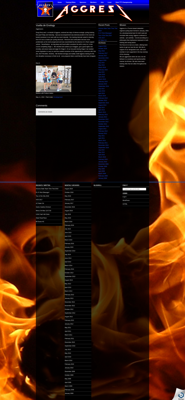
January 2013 (102, 117)
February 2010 (103, 159)
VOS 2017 (101, 38)
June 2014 (101, 91)
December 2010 (103, 145)
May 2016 (101, 65)
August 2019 (102, 46)
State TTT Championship (124, 2)
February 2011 (103, 143)
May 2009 (101, 169)
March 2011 (102, 140)
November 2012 (103, 121)
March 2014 (102, 96)
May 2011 (101, 136)
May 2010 (101, 152)
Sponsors (83, 2)
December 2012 (103, 119)
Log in (124, 197)
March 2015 (102, 79)
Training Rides (71, 2)
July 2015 (101, 72)
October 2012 (102, 124)
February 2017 (103, 53)
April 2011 (101, 138)
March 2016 (102, 67)
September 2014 (103, 86)
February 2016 (103, 70)
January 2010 (102, 162)
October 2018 (102, 48)
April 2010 (101, 154)
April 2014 (101, 93)
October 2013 (102, 100)
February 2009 (103, 176)
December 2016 (103, 58)
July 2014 (101, 88)
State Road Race (41, 218)
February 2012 (103, 131)
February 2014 (103, 98)
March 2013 (102, 112)
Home (60, 2)
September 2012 (103, 126)
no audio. (17, 121)
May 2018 (101, 51)
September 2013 (103, 103)
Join (102, 2)
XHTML (125, 204)
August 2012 (102, 129)
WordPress (126, 200)
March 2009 (102, 173)
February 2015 (103, 81)
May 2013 (101, 107)
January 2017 (102, 55)
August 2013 (102, 105)
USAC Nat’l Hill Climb (42, 214)
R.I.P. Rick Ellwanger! (105, 33)
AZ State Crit (102, 40)
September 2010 (103, 147)
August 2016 (102, 60)
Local (109, 2)
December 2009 (103, 164)
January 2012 (102, 133)
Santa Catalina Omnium (43, 207)
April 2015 (101, 77)
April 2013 (101, 110)
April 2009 (101, 171)
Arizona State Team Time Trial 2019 (47, 189)
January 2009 (102, 178)
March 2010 (102, 157)
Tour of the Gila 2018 (104, 35)
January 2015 (102, 84)
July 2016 (101, 63)
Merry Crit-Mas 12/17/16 (43, 210)
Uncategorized (57, 97)
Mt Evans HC (40, 221)
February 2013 (103, 114)
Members (93, 2)
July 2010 (101, 150)
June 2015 (101, 74)
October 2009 (102, 166)
